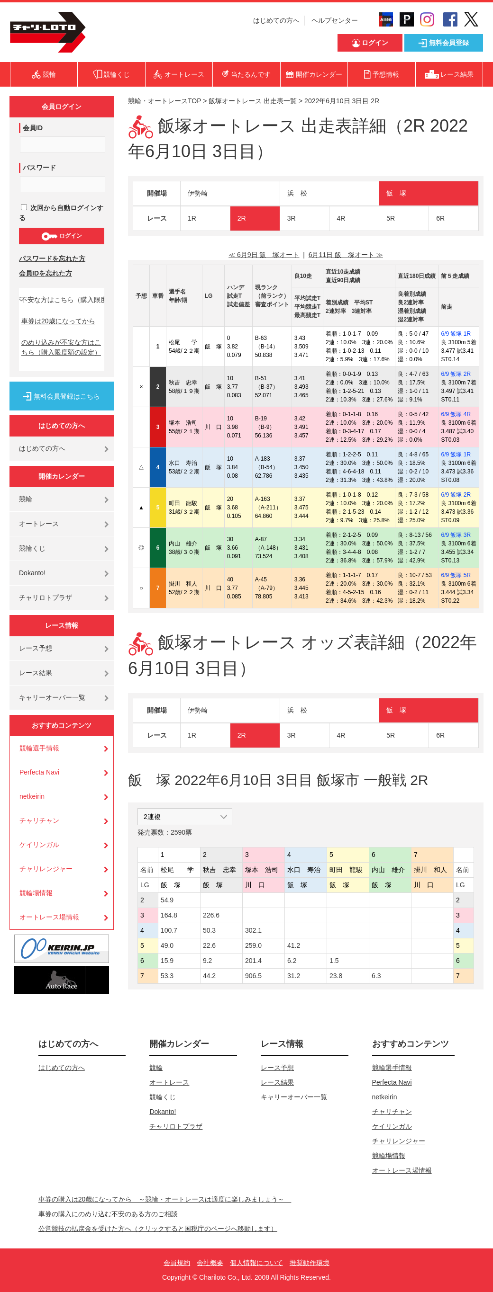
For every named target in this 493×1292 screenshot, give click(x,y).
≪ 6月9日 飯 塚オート (263, 254)
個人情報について (256, 1262)
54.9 (167, 900)
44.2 (209, 976)
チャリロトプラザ (45, 597)
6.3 (376, 976)
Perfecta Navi (39, 772)
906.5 (253, 976)
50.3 (209, 930)
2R (241, 218)
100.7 (169, 930)
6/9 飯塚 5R (456, 575)
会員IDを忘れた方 (45, 273)
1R (192, 218)
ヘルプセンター (334, 20)
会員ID (33, 128)
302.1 (253, 930)
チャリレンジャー (46, 869)
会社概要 (210, 1262)
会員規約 (177, 1262)
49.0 (167, 945)
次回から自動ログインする (61, 213)
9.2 (207, 960)
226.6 (211, 915)
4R (341, 218)
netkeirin (32, 796)
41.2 (293, 945)
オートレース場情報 (49, 917)
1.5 (333, 960)
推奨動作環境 (309, 1262)
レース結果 (35, 673)
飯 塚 (396, 193)
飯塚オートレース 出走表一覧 (253, 101)
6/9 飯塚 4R (456, 414)
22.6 (209, 945)
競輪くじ (32, 548)
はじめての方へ (276, 20)
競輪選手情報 (39, 748)
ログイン (61, 236)
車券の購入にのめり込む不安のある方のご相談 (108, 1214)
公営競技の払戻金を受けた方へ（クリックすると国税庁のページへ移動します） (157, 1228)
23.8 (335, 976)
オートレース (39, 523)
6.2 (291, 960)
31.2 (293, 976)
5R (390, 218)
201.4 (253, 960)
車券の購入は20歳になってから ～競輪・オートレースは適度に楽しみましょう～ (165, 1199)
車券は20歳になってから (58, 321)
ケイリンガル (39, 844)
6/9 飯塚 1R (456, 333)
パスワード (39, 167)
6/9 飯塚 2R (456, 374)
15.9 (167, 960)
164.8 (169, 915)
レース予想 (35, 648)
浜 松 (297, 193)
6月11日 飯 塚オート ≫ (346, 254)
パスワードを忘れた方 (52, 258)
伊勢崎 (198, 193)
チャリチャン (39, 820)
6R (440, 218)
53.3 (167, 976)
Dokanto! (32, 573)
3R (291, 218)
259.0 (253, 945)
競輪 (25, 499)
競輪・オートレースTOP (164, 101)
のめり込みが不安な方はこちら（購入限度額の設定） (61, 347)
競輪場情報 (36, 893)
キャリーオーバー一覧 (52, 697)
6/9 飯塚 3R (456, 535)
